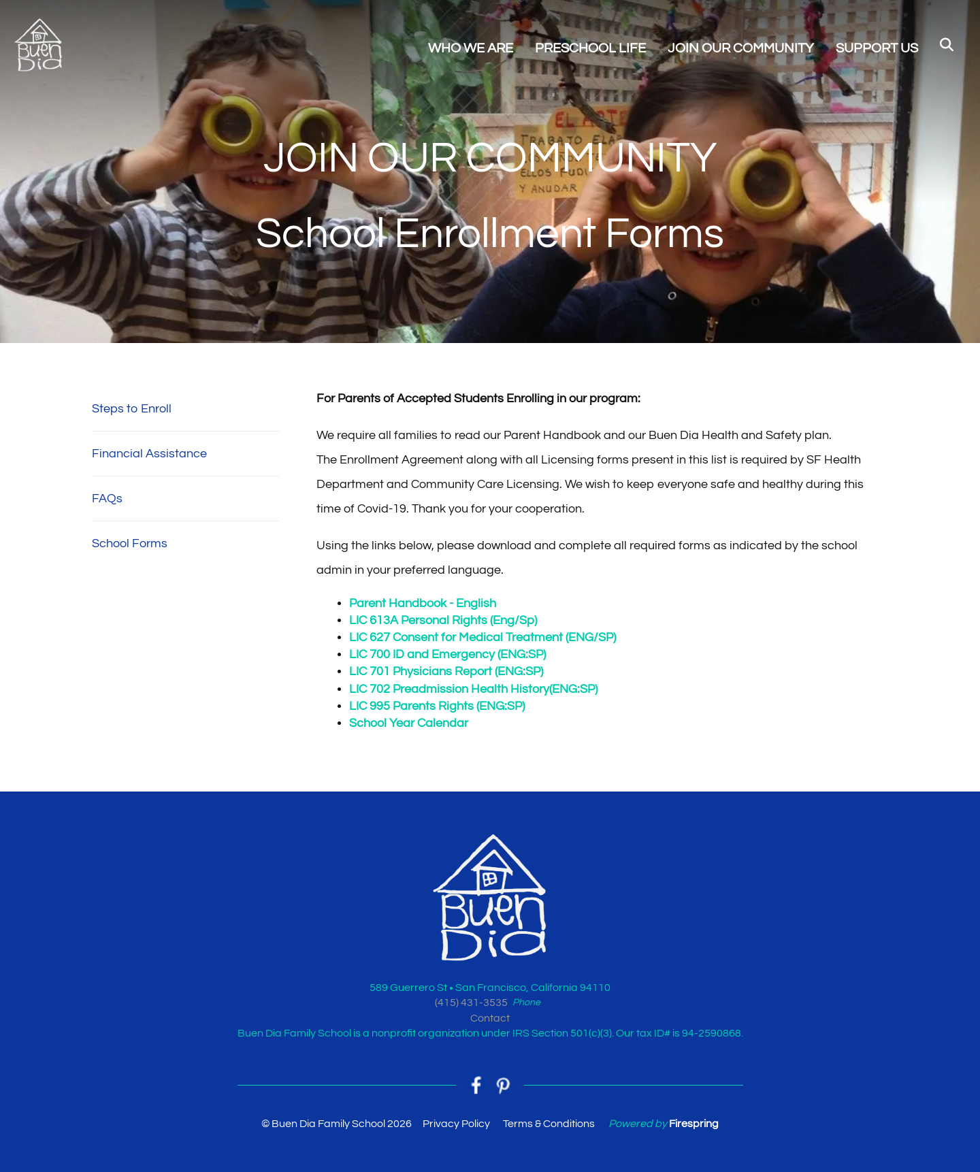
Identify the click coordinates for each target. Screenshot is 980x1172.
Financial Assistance (149, 453)
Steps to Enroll (132, 408)
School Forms (129, 543)
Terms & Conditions (549, 1123)
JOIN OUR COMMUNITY (741, 48)
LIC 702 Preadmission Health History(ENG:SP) (473, 689)
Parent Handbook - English (422, 603)
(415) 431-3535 (471, 1002)
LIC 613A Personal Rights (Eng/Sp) (443, 620)
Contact (490, 1018)
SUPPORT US (877, 48)
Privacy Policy (456, 1123)
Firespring (694, 1123)
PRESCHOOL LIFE (590, 48)
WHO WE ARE (470, 48)
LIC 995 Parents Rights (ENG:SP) (437, 706)
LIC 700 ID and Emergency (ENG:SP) (447, 654)
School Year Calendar (408, 723)
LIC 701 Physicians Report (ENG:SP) (446, 671)
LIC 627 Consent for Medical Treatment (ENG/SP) (482, 637)
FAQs (107, 498)
